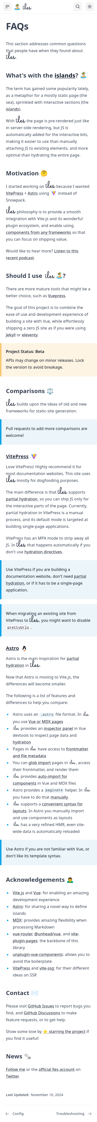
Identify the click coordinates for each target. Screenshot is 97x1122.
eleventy (30, 335)
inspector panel (58, 728)
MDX (17, 920)
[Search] (77, 6)
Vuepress (56, 295)
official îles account (57, 1069)
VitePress (14, 193)
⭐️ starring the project (64, 1031)
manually (59, 797)
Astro (33, 193)
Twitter (12, 1076)
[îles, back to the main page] (22, 7)
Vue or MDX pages (45, 721)
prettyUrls (18, 628)
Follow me (15, 1069)
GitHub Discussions (42, 1013)
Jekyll (11, 335)
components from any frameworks (38, 232)
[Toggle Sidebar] (7, 6)
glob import (39, 762)
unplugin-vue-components (38, 954)
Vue (37, 892)
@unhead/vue (47, 934)
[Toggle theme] (89, 6)
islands (65, 75)
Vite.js (18, 892)
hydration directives (43, 552)
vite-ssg (47, 968)
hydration (22, 742)
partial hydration (22, 499)
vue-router (22, 934)
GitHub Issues (41, 1006)
